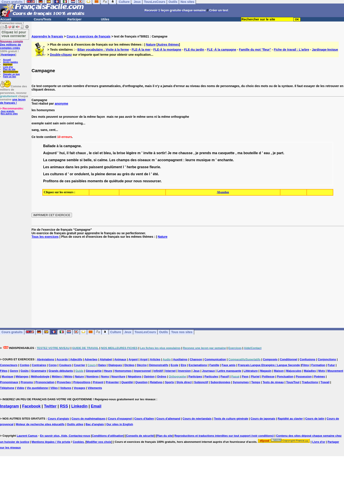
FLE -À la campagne (221, 49)
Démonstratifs (158, 365)
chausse (185, 153)
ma (214, 153)
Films (305, 365)
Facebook (31, 406)
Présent (98, 382)
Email (96, 406)
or (71, 174)
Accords (62, 359)
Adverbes (90, 359)
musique (203, 160)
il (68, 153)
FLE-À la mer (141, 49)
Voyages (79, 388)
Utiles (105, 19)
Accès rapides (10, 62)
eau (267, 153)
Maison (279, 370)
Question (141, 382)
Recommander (10, 72)
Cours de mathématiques (89, 418)
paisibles (79, 181)
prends (205, 153)
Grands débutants (60, 370)
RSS (64, 406)
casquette (226, 153)
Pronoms (27, 382)
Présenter (112, 382)
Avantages (8, 54)
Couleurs (65, 365)
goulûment (113, 167)
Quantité (127, 382)
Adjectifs (76, 359)
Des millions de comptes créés (11, 45)
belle (87, 160)
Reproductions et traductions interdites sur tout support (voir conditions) (224, 435)
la (60, 146)
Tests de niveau (273, 382)
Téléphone (7, 388)
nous (137, 181)
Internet (170, 370)
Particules (211, 376)
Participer (74, 19)
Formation (318, 365)
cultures (57, 174)
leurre (190, 160)
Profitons (51, 181)
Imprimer (8, 64)
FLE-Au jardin (194, 49)
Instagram (9, 406)
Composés (270, 359)
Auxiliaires (180, 359)
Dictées (129, 365)
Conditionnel (288, 359)
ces (67, 181)
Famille (214, 365)
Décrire (142, 365)
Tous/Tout (292, 382)
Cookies (78, 441)
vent (139, 174)
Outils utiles (75, 424)
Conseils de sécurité (140, 435)
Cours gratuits (12, 332)
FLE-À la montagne (167, 49)
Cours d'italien (144, 418)
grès (126, 174)
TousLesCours (145, 332)
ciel (96, 153)
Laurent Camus (27, 435)
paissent (96, 167)
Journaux (208, 370)
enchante (225, 160)
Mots (321, 370)
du (133, 174)
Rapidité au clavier (290, 418)
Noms (105, 376)
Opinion (149, 376)
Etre (183, 365)
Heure (108, 370)
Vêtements (95, 388)
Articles (155, 359)
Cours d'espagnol (120, 418)
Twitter (50, 406)
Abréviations (45, 359)
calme (102, 160)
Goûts (24, 370)
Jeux (127, 332)
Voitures (65, 388)
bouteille (251, 153)
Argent (133, 359)
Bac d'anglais (95, 424)
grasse (143, 167)
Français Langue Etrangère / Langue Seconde (269, 365)
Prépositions (82, 382)
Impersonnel (142, 370)
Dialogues (115, 365)
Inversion (184, 370)
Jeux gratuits (7, 111)
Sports (169, 382)
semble (72, 160)
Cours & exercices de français (89, 36)
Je (170, 153)
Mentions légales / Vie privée (51, 441)
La (45, 160)
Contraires (39, 365)
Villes (54, 388)
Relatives (156, 382)
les (77, 167)
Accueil (5, 19)
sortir (160, 153)
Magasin (266, 370)
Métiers (57, 376)
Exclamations (198, 365)
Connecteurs (8, 365)
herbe (131, 167)
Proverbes (64, 382)
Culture (115, 332)
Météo (68, 376)
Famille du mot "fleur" (255, 49)
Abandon (223, 192)
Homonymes (123, 370)
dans (69, 167)
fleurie (155, 167)
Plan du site (9, 69)
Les (112, 160)
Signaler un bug (11, 74)
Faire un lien (9, 76)
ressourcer (152, 181)
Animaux (120, 359)
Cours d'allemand (168, 418)
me (174, 153)
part (280, 153)
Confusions (307, 359)
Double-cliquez (61, 54)
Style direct (184, 382)
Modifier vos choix (98, 441)
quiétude (116, 181)
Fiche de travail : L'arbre (291, 49)
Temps (255, 382)
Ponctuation (285, 376)
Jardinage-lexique (325, 49)
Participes (195, 376)
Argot (144, 359)
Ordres (162, 376)
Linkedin (79, 406)
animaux (57, 167)
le (90, 153)
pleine (100, 174)
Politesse (268, 376)
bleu (107, 153)
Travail (325, 382)
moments (95, 181)
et (101, 153)
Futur (331, 365)
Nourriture (118, 376)
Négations (135, 376)
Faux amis (229, 365)
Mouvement (335, 370)
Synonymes (241, 382)
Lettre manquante (229, 370)
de (146, 174)
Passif (224, 376)
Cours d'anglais (58, 418)
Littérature (251, 370)
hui (62, 153)
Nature (151, 44)
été (155, 174)
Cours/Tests (42, 19)
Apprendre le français (47, 36)
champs (122, 160)
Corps (52, 365)
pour (129, 181)
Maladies (310, 370)
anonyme (61, 103)
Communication (215, 359)
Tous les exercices (45, 236)
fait (72, 153)
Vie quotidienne (37, 388)
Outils (163, 332)
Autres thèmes (168, 44)
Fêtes (3, 370)
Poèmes (319, 376)
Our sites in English (119, 424)
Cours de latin (314, 418)
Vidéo (20, 388)
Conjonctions (327, 359)
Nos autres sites (9, 114)
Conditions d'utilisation (108, 435)
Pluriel (255, 376)
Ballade (49, 146)
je (196, 153)
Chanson (196, 359)
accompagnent (170, 160)
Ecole (174, 365)
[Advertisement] (187, 279)
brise (121, 153)
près (84, 167)
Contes (24, 365)
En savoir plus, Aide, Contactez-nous (65, 435)
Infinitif (158, 370)
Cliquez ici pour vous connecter (14, 34)
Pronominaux (9, 382)
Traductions (310, 382)
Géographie (94, 370)
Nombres (92, 376)
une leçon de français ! (12, 101)
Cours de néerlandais (197, 418)
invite (147, 153)
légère (131, 153)
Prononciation (44, 382)
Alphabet (106, 359)
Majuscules (293, 370)
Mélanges (22, 376)
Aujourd (50, 153)
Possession (304, 376)
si (81, 160)
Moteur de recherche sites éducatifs (40, 424)
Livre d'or (8, 67)
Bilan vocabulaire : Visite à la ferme (103, 49)
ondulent (81, 174)
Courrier (79, 365)
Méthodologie (40, 376)
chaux (81, 153)
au (119, 174)
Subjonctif (201, 382)
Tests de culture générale (231, 418)
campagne (72, 146)
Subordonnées (220, 382)
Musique (7, 376)
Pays (245, 376)
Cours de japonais (263, 418)
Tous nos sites (181, 332)
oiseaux (144, 160)
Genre (14, 370)
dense (111, 174)
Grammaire (38, 370)
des (134, 160)
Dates (102, 365)
